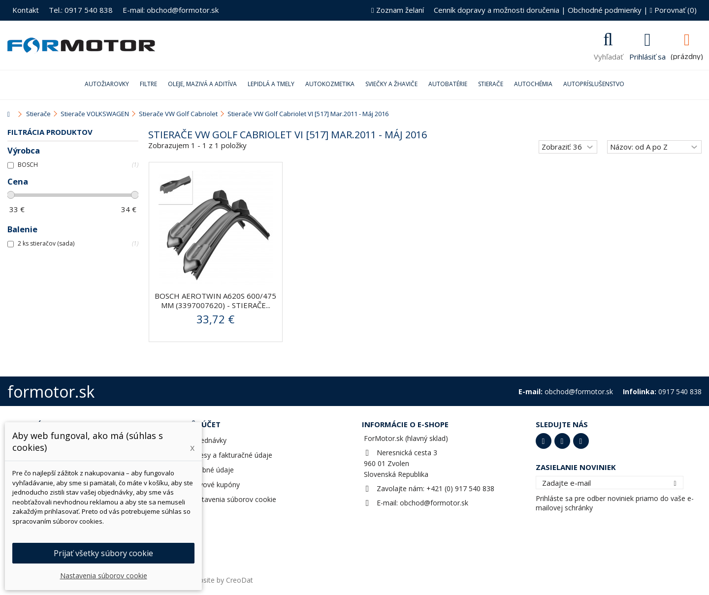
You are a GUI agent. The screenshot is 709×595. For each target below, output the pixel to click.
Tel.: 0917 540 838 (81, 10)
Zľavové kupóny (214, 484)
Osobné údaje (211, 469)
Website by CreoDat (221, 580)
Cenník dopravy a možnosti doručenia (496, 10)
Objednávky (207, 440)
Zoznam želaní (397, 10)
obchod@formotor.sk (434, 502)
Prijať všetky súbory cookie (103, 553)
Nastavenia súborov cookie (232, 499)
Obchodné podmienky (605, 10)
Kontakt (25, 10)
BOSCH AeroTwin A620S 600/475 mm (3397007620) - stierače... (215, 300)
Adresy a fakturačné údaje (230, 455)
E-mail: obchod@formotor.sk (171, 10)
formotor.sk (51, 391)
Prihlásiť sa (647, 56)
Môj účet (202, 424)
